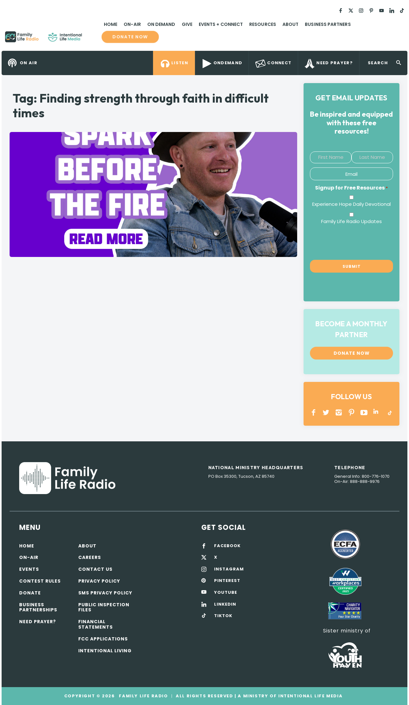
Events (29, 569)
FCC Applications (103, 639)
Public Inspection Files (103, 607)
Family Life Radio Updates (351, 221)
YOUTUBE (364, 412)
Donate (30, 593)
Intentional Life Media (310, 696)
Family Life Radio (91, 39)
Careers (89, 557)
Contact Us (95, 569)
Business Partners (328, 24)
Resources (262, 24)
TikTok (389, 412)
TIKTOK (223, 615)
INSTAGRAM (339, 412)
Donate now (130, 37)
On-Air (132, 24)
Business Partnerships (38, 607)
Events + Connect (221, 24)
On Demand (161, 24)
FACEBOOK (227, 545)
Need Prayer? (37, 621)
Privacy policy (99, 581)
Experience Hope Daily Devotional (351, 204)
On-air (28, 557)
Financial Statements (95, 624)
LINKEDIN (377, 412)
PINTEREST (351, 412)
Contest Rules (40, 581)
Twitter (326, 412)
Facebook (313, 412)
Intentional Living (105, 650)
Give (187, 24)
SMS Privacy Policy (105, 593)
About (290, 24)
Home (110, 24)
